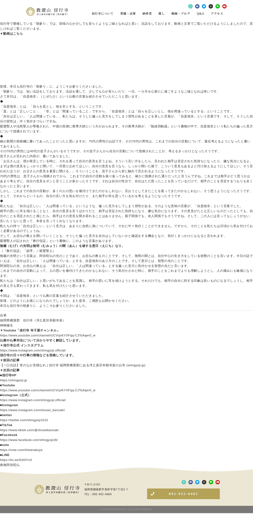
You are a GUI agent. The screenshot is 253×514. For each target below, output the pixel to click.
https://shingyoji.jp (13, 380)
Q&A (200, 13)
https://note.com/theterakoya (21, 450)
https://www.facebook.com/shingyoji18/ (29, 440)
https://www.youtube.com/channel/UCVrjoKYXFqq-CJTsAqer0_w (48, 335)
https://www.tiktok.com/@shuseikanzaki (29, 430)
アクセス (217, 13)
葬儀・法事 (128, 13)
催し (161, 13)
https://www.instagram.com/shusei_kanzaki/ (32, 410)
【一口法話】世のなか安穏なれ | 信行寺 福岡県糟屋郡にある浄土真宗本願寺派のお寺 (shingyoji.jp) (73, 365)
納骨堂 (147, 13)
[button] (183, 494)
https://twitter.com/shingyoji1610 (24, 420)
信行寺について (103, 13)
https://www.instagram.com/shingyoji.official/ (33, 350)
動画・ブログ (180, 13)
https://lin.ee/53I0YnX (16, 460)
